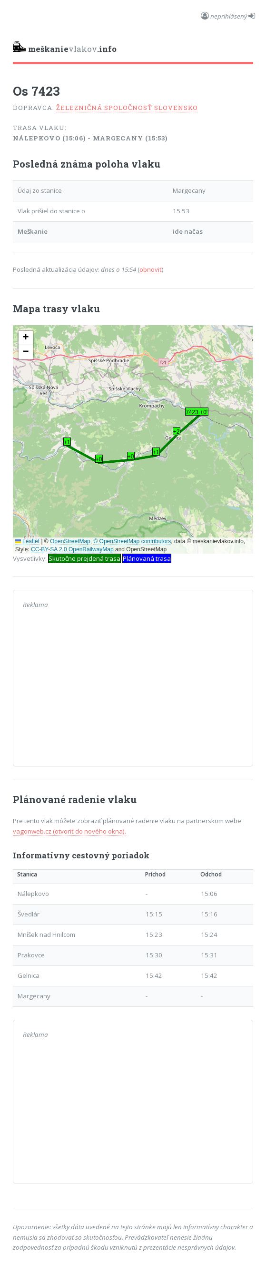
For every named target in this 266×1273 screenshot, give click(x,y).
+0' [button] (99, 459)
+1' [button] (67, 442)
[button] (26, 338)
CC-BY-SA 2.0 (49, 549)
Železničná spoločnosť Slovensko (127, 107)
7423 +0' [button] (196, 412)
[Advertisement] (133, 689)
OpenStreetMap (70, 541)
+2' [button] (176, 431)
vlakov (65, 47)
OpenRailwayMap (91, 549)
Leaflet (27, 541)
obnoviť (150, 269)
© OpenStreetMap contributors (132, 541)
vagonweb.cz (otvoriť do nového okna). (69, 831)
